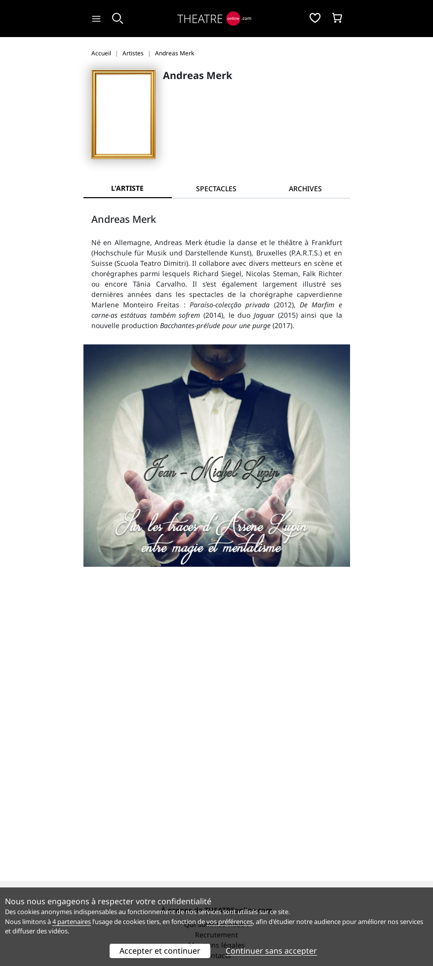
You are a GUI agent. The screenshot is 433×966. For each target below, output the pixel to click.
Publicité (216, 813)
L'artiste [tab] (127, 188)
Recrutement (216, 678)
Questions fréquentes (217, 746)
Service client (216, 735)
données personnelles (228, 756)
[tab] (216, 188)
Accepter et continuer (159, 950)
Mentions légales (216, 688)
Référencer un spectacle (216, 803)
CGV (174, 756)
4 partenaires (71, 921)
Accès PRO (216, 824)
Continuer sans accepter (271, 950)
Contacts (216, 699)
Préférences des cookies (216, 766)
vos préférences (229, 921)
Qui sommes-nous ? (216, 667)
